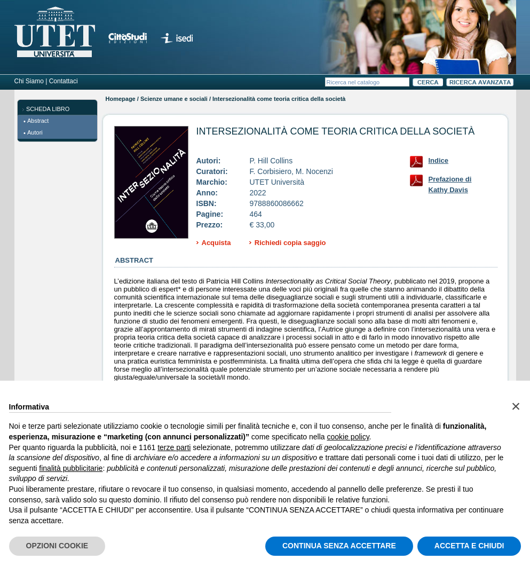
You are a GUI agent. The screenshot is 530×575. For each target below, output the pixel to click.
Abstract (38, 120)
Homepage (121, 99)
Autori (35, 132)
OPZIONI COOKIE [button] (57, 545)
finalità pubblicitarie (70, 468)
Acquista (216, 243)
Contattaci (63, 81)
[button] (516, 406)
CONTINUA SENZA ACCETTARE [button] (339, 545)
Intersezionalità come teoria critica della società (335, 131)
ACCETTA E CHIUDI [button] (469, 545)
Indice (439, 160)
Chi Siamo (29, 81)
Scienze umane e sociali (174, 99)
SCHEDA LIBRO (47, 109)
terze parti (174, 447)
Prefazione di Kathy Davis (450, 181)
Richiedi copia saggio (290, 243)
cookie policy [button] (348, 436)
